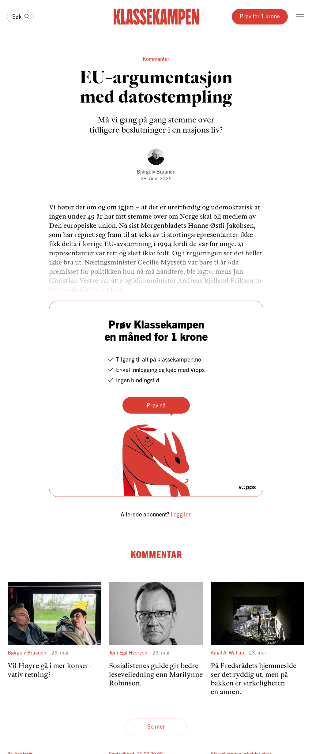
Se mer (156, 726)
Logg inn (181, 514)
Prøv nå (156, 405)
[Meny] (300, 16)
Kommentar (156, 58)
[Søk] (20, 17)
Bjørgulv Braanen (156, 171)
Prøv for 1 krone (260, 16)
